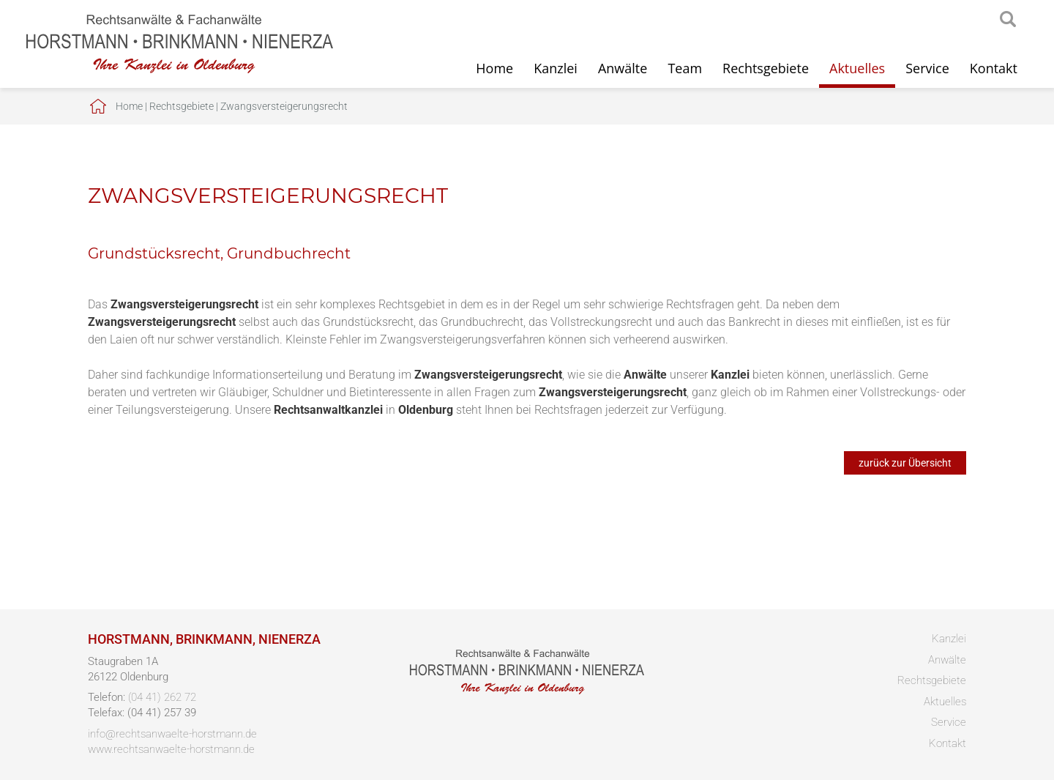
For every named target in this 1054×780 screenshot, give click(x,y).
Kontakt (993, 68)
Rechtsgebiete (765, 68)
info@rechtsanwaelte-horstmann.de (172, 733)
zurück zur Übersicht (905, 463)
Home (494, 68)
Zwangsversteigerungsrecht (284, 106)
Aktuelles (857, 68)
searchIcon (1008, 20)
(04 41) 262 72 (162, 697)
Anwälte (622, 68)
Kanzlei (556, 68)
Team (685, 68)
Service (927, 68)
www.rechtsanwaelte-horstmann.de (171, 749)
